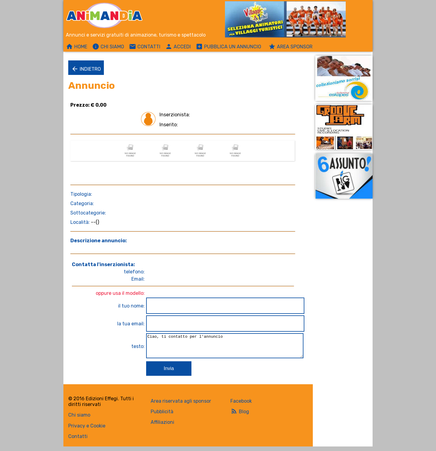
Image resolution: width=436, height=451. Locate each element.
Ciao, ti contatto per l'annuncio (223, 348)
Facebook (241, 405)
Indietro (86, 68)
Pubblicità (162, 416)
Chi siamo (79, 419)
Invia (167, 372)
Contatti (78, 441)
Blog (239, 415)
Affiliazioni (162, 427)
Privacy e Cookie (86, 430)
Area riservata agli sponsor (181, 405)
